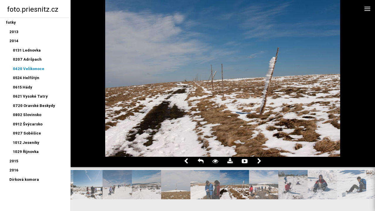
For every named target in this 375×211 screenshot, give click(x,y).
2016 (13, 170)
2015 (13, 161)
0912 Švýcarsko (27, 124)
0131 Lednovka (27, 50)
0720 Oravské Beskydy (34, 105)
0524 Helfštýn (26, 77)
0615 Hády (22, 87)
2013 (13, 31)
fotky (11, 22)
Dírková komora (24, 179)
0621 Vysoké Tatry (30, 96)
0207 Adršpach (27, 59)
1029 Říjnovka (26, 151)
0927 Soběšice (27, 133)
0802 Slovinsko (27, 114)
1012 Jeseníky (26, 142)
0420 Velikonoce (28, 68)
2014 (13, 40)
